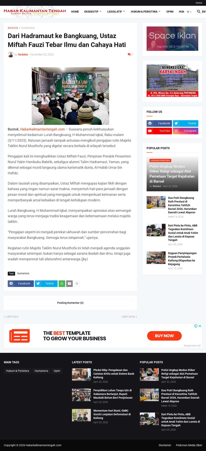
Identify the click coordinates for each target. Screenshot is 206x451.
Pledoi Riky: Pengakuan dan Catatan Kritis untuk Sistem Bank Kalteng (113, 373)
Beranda (13, 27)
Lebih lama (128, 316)
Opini (170, 11)
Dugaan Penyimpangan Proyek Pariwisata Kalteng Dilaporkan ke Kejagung (182, 259)
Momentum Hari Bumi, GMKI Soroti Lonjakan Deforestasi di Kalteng (112, 414)
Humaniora (28, 27)
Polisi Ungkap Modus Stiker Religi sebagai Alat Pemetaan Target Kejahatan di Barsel (179, 373)
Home (199, 3)
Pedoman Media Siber (189, 445)
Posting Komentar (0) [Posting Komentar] (70, 302)
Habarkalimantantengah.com (43, 445)
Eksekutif (91, 11)
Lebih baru (12, 316)
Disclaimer (165, 445)
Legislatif (114, 11)
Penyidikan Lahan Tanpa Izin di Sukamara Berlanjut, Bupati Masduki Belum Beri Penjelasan (112, 394)
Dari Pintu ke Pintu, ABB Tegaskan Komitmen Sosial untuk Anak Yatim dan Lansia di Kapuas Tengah (183, 233)
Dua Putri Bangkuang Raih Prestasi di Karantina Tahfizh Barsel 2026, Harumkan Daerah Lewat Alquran (182, 205)
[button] (189, 12)
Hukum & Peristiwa (144, 11)
